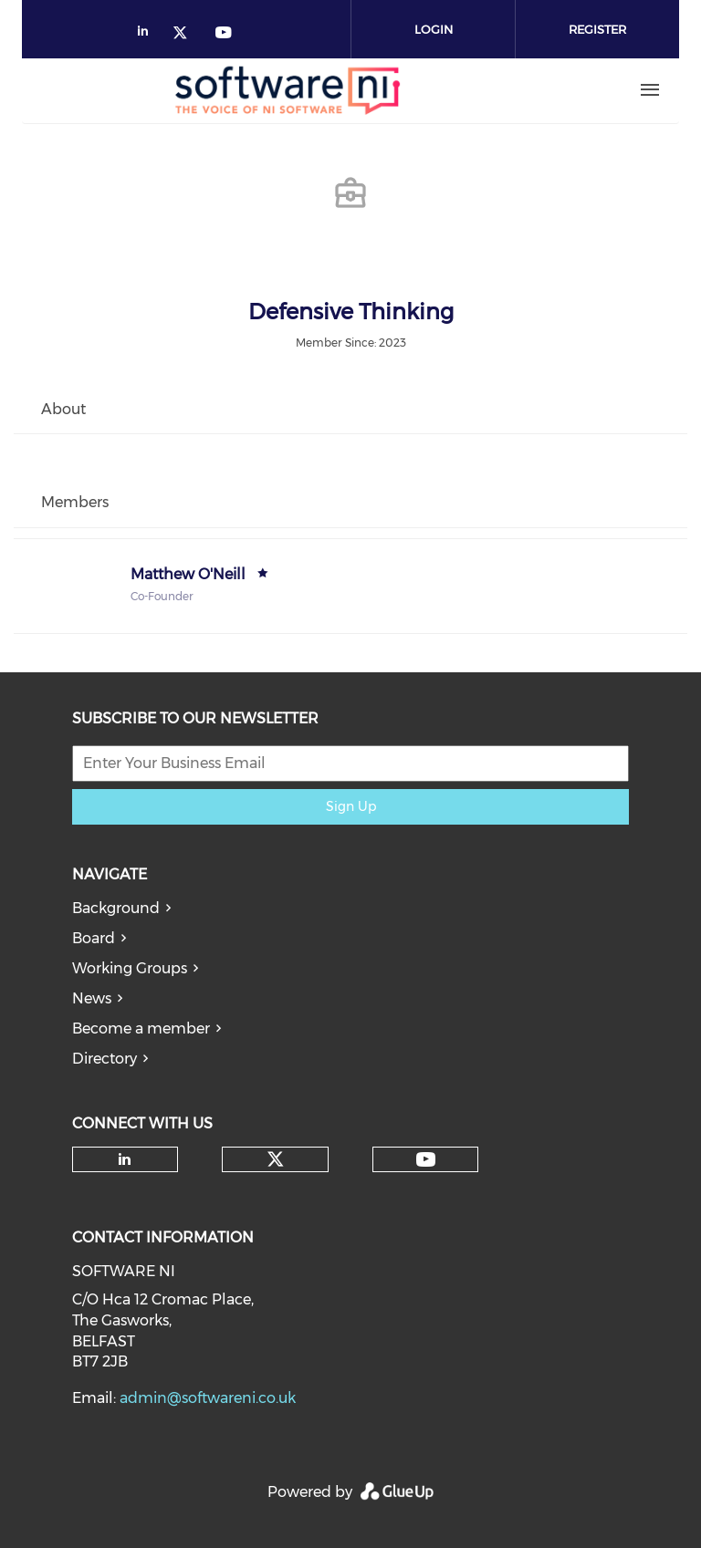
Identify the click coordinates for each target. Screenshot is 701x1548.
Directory (104, 1058)
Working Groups (129, 968)
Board (93, 938)
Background (116, 908)
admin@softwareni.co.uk (208, 1398)
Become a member (141, 1028)
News (91, 998)
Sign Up (351, 806)
